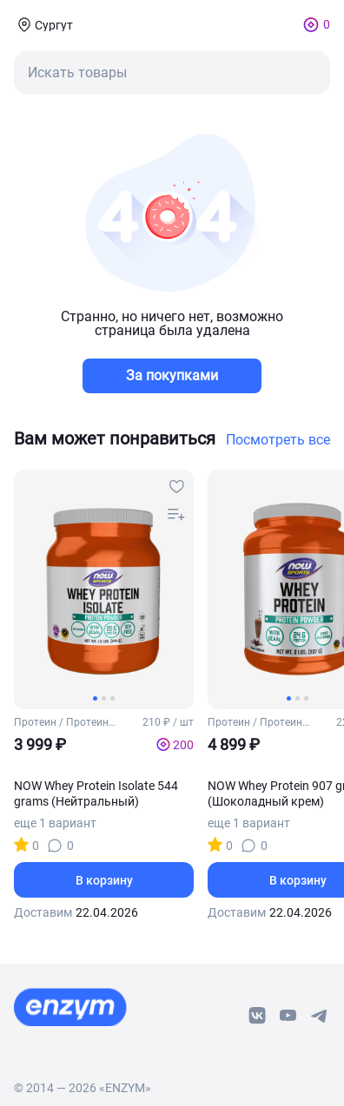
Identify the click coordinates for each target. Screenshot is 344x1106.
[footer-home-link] (70, 1007)
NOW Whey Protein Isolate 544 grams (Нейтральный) (96, 793)
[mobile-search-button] (172, 72)
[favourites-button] (176, 487)
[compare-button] (176, 514)
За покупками (172, 375)
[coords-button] (43, 24)
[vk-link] (257, 1015)
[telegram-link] (319, 1015)
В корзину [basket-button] (104, 880)
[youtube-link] (288, 1015)
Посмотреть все (278, 440)
